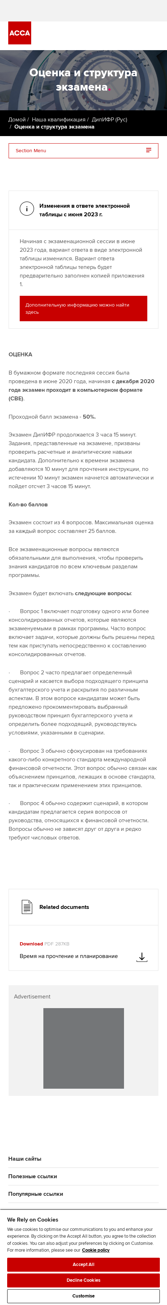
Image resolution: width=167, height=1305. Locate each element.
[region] (83, 1257)
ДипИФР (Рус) (109, 119)
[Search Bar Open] (134, 35)
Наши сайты (24, 1158)
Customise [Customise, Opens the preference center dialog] (83, 1296)
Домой (17, 119)
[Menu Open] (154, 35)
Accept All (83, 1264)
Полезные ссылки (32, 1176)
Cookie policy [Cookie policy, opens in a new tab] (96, 1250)
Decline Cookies (83, 1280)
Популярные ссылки (35, 1194)
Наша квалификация (59, 119)
